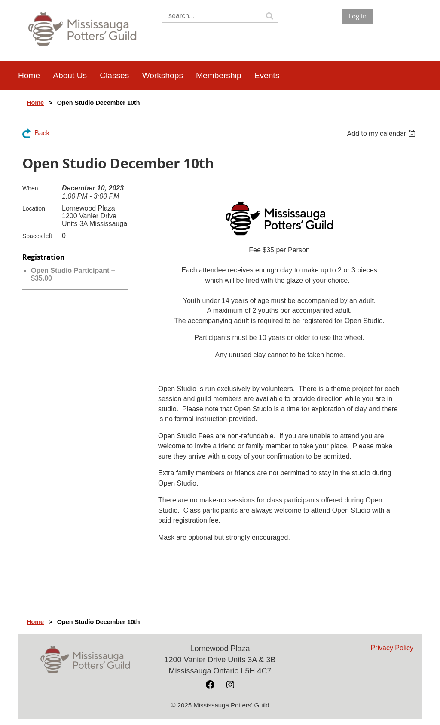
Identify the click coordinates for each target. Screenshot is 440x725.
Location (33, 208)
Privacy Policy (391, 648)
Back (42, 133)
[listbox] (382, 133)
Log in (357, 16)
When (30, 188)
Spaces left (37, 235)
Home (35, 102)
